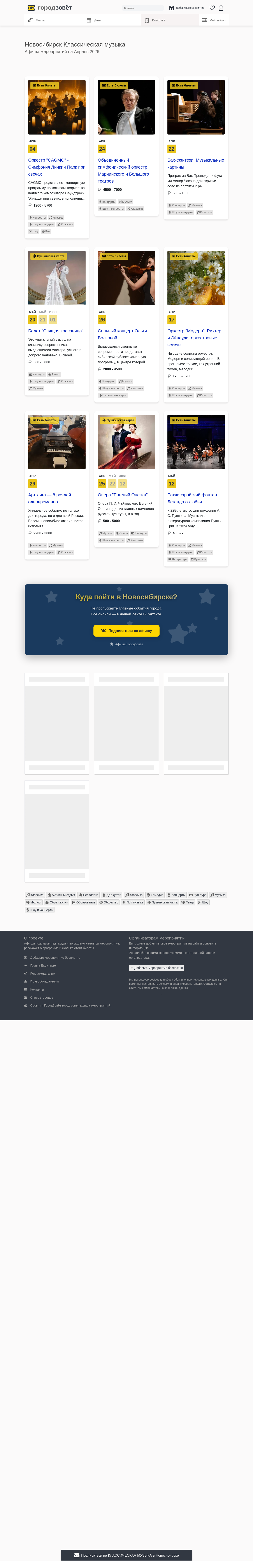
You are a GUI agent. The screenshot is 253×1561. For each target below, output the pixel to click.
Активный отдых (61, 895)
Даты (94, 20)
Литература (178, 559)
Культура (37, 374)
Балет (54, 374)
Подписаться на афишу (126, 631)
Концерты (37, 217)
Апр (102, 141)
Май (171, 476)
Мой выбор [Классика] (213, 20)
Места (36, 20)
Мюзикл (34, 902)
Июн (32, 141)
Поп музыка (132, 902)
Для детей (111, 895)
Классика (154, 20)
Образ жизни (57, 902)
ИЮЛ (53, 312)
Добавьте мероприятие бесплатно (156, 968)
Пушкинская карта (112, 395)
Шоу (33, 231)
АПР (102, 476)
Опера (122, 533)
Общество (108, 902)
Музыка (56, 217)
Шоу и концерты (41, 224)
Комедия (155, 895)
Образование (83, 902)
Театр (187, 902)
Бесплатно (88, 895)
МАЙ (32, 312)
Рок (46, 231)
